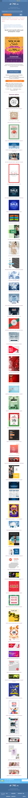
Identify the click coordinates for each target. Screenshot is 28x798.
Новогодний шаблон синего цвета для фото (14, 530)
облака (20, 83)
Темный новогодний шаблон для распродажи (14, 108)
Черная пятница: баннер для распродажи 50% (14, 743)
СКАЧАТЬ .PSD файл (14, 71)
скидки (12, 83)
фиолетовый (11, 84)
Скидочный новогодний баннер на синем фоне (14, 698)
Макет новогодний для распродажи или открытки (14, 140)
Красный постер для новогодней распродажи (14, 592)
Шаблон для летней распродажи (14, 546)
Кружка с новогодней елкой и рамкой (14, 767)
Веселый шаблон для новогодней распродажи (14, 606)
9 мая (19, 19)
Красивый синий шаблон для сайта (14, 501)
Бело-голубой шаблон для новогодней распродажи (14, 305)
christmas (16, 85)
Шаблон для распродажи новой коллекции (14, 441)
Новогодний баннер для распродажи (14, 122)
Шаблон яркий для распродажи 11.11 (14, 658)
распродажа (16, 83)
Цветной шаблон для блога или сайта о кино (14, 735)
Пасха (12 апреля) (13, 19)
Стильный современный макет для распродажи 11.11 (14, 579)
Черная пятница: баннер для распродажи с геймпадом (14, 463)
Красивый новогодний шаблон (14, 280)
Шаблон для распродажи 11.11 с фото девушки (14, 518)
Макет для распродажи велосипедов (14, 569)
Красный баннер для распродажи (14, 648)
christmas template (17, 86)
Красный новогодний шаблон (14, 372)
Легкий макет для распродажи (14, 455)
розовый (7, 84)
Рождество (7, 85)
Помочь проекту (7, 14)
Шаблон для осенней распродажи (14, 641)
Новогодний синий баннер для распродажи (14, 211)
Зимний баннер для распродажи (14, 255)
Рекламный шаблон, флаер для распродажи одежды (14, 269)
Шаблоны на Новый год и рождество (15, 25)
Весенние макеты (15, 17)
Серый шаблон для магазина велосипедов (14, 672)
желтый (16, 84)
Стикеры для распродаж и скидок (14, 222)
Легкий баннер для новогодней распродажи (14, 343)
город (9, 83)
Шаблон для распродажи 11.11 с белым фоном (14, 715)
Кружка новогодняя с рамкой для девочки (14, 775)
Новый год (20, 84)
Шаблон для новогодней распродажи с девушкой (14, 555)
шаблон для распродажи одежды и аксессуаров (14, 479)
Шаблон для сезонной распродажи (14, 759)
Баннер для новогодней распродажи (14, 354)
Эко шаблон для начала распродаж (14, 239)
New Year (11, 85)
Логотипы (20, 793)
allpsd (20, 89)
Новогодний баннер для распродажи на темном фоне (14, 197)
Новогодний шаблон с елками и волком (14, 316)
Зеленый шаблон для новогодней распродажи (14, 410)
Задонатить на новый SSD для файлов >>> (15, 81)
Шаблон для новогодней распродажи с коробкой (14, 393)
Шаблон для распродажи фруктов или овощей (14, 623)
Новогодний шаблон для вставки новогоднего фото (14, 330)
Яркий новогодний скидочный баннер (14, 427)
